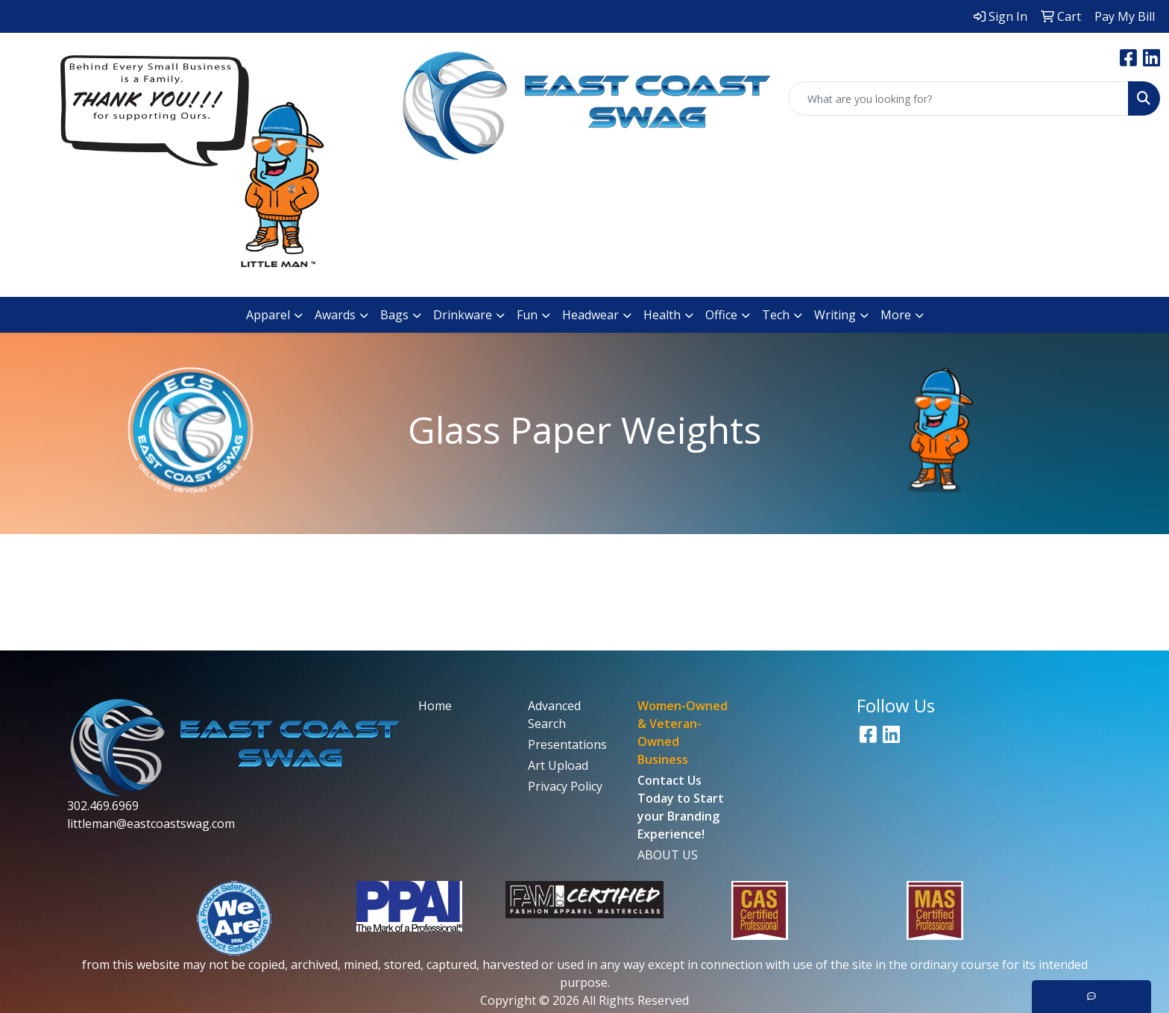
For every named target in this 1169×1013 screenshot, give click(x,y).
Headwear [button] (590, 315)
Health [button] (662, 315)
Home (435, 705)
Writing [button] (835, 315)
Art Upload (558, 765)
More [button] (895, 315)
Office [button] (721, 315)
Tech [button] (776, 315)
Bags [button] (394, 315)
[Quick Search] (958, 98)
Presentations (567, 744)
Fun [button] (527, 315)
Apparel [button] (268, 315)
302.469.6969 (103, 805)
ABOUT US (667, 855)
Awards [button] (335, 315)
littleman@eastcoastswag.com (151, 823)
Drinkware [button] (462, 315)
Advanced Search (554, 714)
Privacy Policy (565, 786)
